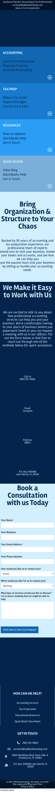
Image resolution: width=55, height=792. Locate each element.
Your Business (8, 532)
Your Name (7, 520)
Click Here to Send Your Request (19, 629)
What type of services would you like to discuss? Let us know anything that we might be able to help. (26, 596)
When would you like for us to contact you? (23, 580)
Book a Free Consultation (27, 8)
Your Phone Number (11, 556)
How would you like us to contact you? (21, 568)
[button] (27, 765)
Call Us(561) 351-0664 (27, 378)
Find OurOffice (27, 441)
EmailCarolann (27, 409)
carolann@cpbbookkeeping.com (27, 5)
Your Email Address (12, 544)
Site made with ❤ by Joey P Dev (27, 784)
